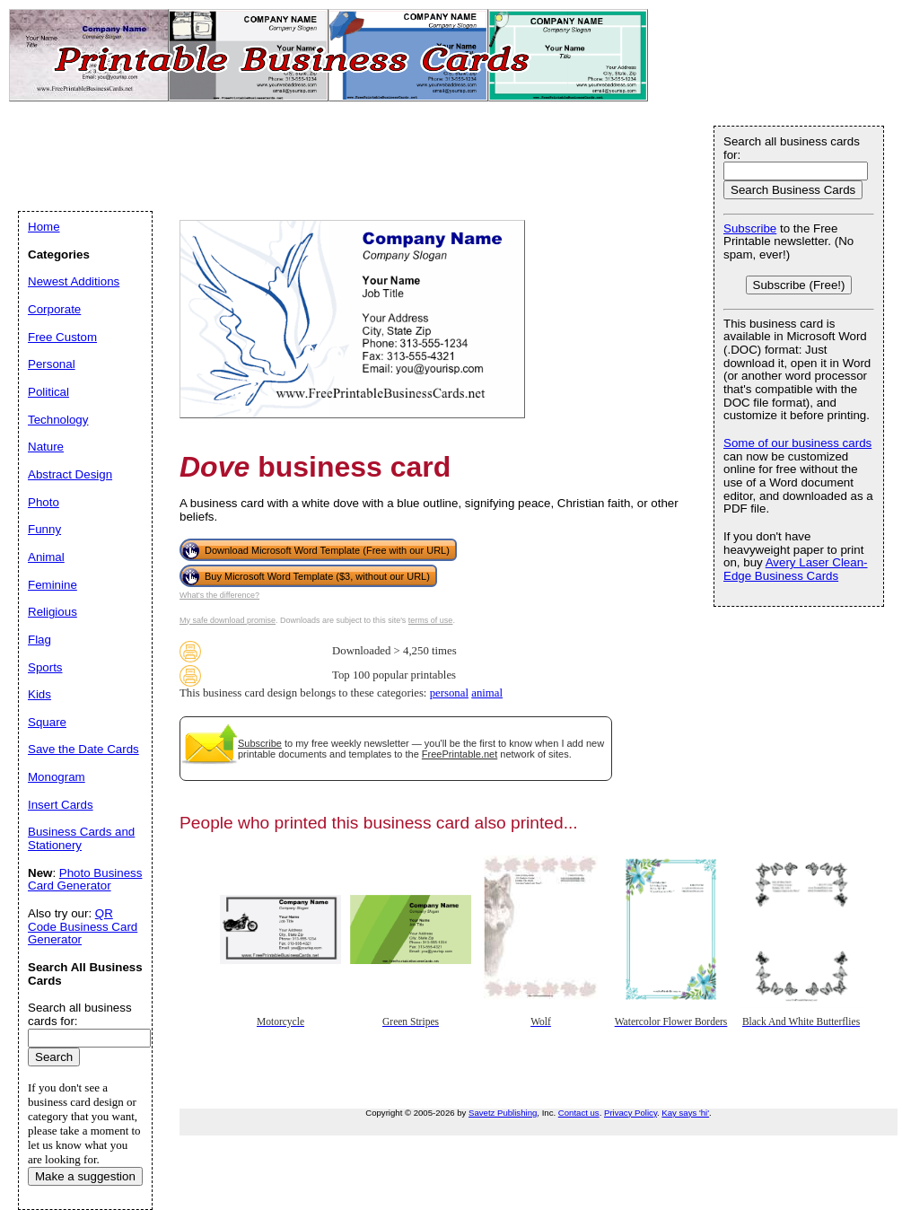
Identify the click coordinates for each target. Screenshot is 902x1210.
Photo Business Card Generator (85, 879)
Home (44, 226)
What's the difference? (219, 595)
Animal (46, 557)
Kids (39, 694)
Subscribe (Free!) (799, 285)
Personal (51, 364)
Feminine (52, 585)
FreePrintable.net (459, 754)
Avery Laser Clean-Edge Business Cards (795, 569)
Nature (46, 446)
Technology (58, 419)
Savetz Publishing (503, 1113)
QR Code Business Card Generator (82, 926)
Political (48, 392)
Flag (39, 639)
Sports (45, 667)
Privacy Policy (630, 1113)
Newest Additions (73, 281)
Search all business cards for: (791, 148)
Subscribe (260, 743)
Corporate (54, 309)
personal (449, 693)
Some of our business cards (797, 443)
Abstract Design (70, 474)
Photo (43, 502)
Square (47, 722)
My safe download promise (228, 620)
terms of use (430, 620)
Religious (52, 611)
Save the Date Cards (83, 749)
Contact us (579, 1113)
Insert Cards (60, 804)
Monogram (56, 777)
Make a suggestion (85, 1176)
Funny (44, 529)
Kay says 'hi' (685, 1113)
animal (487, 693)
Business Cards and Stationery (81, 838)
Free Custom (62, 337)
